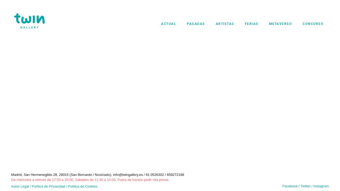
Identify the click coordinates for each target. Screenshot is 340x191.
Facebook (290, 186)
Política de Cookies (82, 186)
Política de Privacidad (48, 186)
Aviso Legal (20, 186)
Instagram (321, 186)
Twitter (306, 186)
